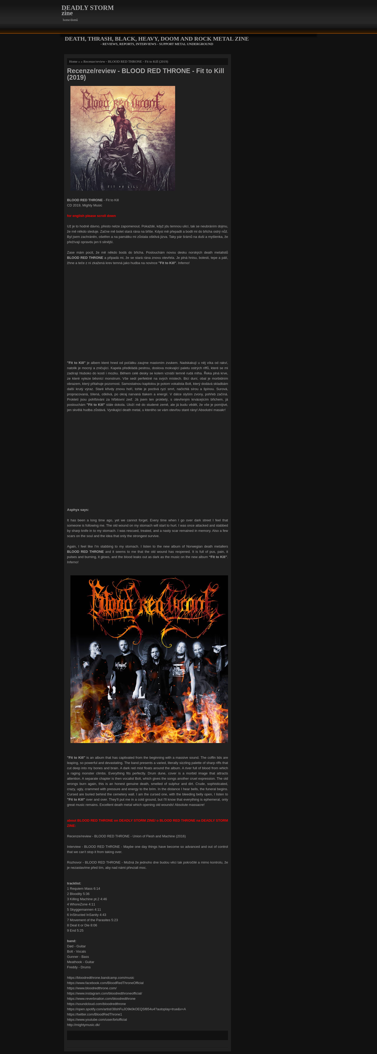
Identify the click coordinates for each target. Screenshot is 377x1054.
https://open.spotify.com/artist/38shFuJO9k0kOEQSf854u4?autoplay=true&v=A (126, 1009)
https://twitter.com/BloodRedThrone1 (94, 1014)
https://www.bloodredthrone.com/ (92, 988)
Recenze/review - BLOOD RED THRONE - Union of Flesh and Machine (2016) (126, 836)
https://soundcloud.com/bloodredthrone (96, 1004)
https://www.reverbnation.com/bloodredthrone (101, 999)
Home (73, 61)
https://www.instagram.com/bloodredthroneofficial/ (104, 993)
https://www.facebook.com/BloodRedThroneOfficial (105, 983)
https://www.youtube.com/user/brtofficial (97, 1020)
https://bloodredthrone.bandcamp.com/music (100, 978)
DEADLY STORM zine (88, 10)
